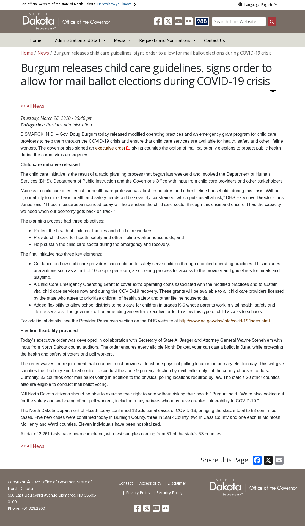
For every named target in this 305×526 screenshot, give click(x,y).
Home (35, 40)
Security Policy (169, 492)
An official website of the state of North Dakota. (76, 4)
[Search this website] (272, 21)
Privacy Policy (138, 492)
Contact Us (214, 40)
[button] (158, 23)
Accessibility (150, 483)
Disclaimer (176, 483)
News (43, 53)
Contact (126, 483)
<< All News (32, 106)
